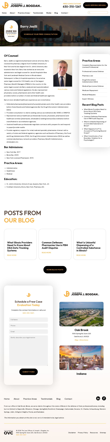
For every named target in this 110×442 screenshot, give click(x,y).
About (12, 13)
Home (4, 13)
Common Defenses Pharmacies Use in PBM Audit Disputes (95, 118)
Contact (64, 13)
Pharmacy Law (87, 76)
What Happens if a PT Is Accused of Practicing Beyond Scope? (95, 131)
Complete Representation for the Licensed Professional (94, 66)
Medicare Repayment (90, 90)
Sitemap (103, 433)
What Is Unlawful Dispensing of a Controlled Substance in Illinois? (95, 124)
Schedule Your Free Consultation (40, 34)
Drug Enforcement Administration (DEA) (90, 81)
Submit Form (29, 372)
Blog (56, 13)
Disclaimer (72, 433)
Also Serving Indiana (95, 5)
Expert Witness (88, 99)
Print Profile (62, 89)
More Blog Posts (55, 270)
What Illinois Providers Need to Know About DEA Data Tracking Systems (95, 111)
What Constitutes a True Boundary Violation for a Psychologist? (93, 138)
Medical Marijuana (88, 95)
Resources (94, 433)
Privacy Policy (83, 433)
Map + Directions (81, 340)
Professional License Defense (93, 71)
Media (48, 13)
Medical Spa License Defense (93, 86)
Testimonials (38, 13)
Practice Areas (24, 13)
